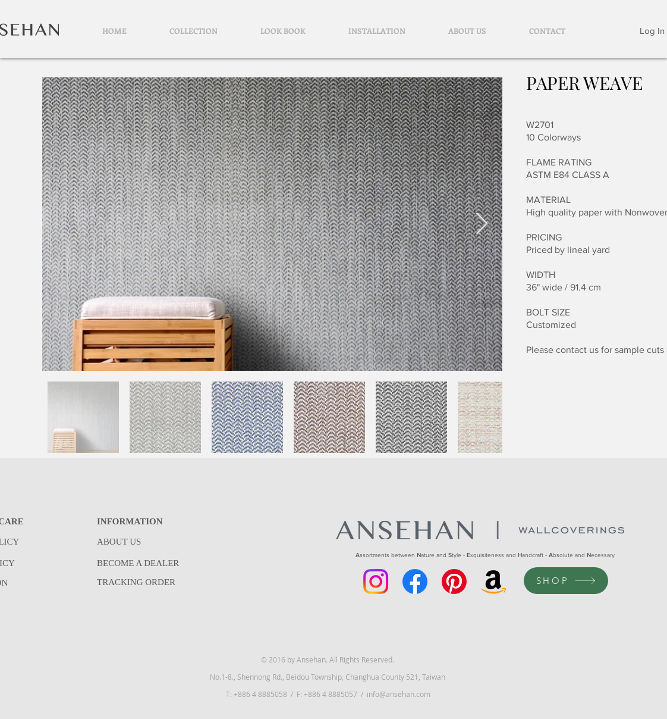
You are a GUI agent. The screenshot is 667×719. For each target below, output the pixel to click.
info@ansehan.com (398, 694)
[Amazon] (493, 581)
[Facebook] (415, 581)
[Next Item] (482, 224)
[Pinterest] (454, 581)
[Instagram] (375, 581)
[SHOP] (566, 580)
